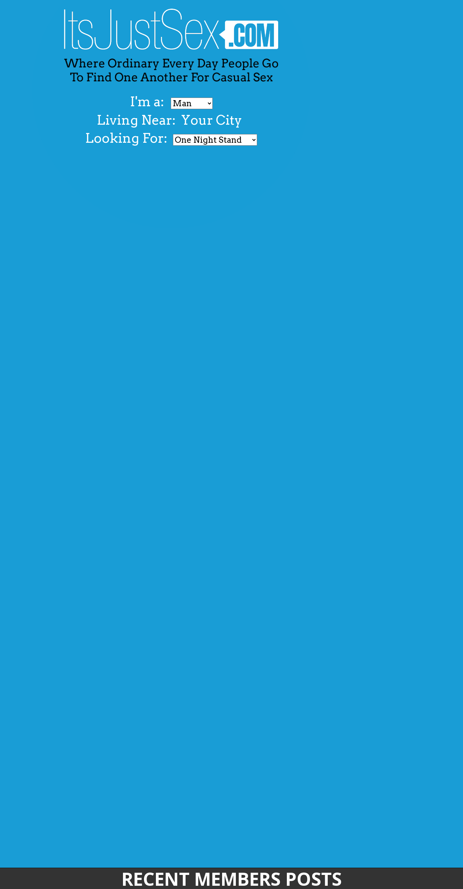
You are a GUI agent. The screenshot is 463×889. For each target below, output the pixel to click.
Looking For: (126, 138)
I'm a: (148, 101)
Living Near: (136, 120)
